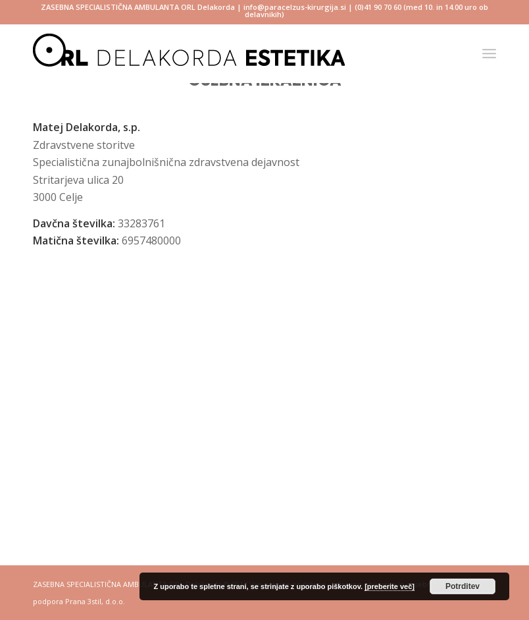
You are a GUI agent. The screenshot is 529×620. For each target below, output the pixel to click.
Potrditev (462, 586)
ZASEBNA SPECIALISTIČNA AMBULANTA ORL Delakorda (138, 7)
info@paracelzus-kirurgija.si (294, 7)
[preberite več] (390, 586)
